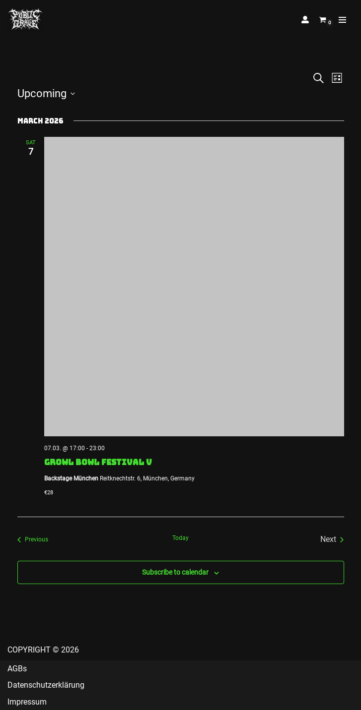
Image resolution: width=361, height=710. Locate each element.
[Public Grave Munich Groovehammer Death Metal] (25, 19)
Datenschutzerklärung (45, 685)
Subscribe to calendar (175, 572)
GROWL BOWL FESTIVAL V (98, 462)
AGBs (17, 668)
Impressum (27, 702)
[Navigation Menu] (342, 20)
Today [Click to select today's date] (180, 537)
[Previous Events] (32, 539)
